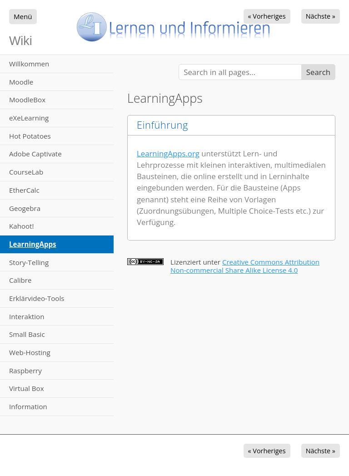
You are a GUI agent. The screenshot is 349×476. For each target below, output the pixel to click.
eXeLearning (29, 117)
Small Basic (27, 334)
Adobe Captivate (35, 153)
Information (28, 406)
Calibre (20, 280)
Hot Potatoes (30, 135)
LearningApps (32, 244)
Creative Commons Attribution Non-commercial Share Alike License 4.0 (244, 266)
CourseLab (26, 171)
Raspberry (25, 370)
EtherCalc (24, 190)
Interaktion (26, 316)
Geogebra (24, 208)
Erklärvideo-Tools (36, 298)
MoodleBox (27, 99)
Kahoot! (21, 225)
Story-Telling (29, 262)
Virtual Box (26, 388)
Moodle (21, 81)
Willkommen (29, 63)
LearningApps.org (168, 153)
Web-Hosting (29, 352)
